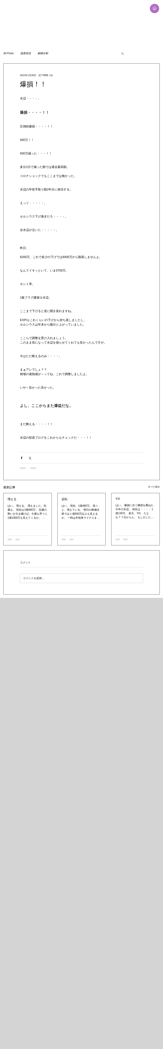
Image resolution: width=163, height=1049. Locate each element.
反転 (65, 499)
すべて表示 (154, 486)
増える (11, 499)
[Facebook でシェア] (21, 457)
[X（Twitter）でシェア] (29, 457)
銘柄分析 (43, 53)
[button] (122, 53)
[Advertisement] (64, 23)
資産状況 (25, 53)
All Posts (8, 53)
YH (117, 498)
